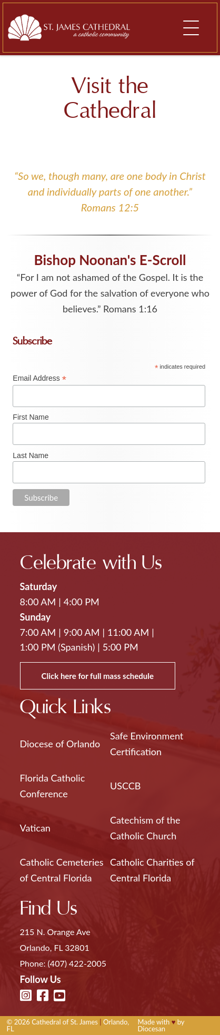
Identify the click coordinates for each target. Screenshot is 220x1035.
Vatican (35, 828)
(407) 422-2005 (77, 963)
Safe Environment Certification (146, 743)
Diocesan (152, 1028)
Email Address (39, 378)
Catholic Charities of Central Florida (152, 870)
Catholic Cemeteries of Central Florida (62, 870)
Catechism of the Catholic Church (145, 827)
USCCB (125, 786)
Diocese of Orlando (60, 743)
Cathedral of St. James (65, 1022)
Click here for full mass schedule (98, 676)
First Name (30, 417)
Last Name (30, 455)
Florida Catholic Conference (52, 785)
